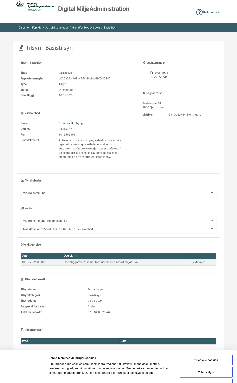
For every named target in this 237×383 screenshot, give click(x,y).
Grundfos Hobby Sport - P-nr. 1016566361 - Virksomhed (118, 229)
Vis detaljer (191, 375)
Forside (36, 27)
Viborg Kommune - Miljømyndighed (118, 220)
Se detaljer (198, 262)
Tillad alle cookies (206, 334)
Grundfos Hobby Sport (86, 27)
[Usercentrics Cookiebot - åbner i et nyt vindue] (24, 376)
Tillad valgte (206, 346)
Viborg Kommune (118, 192)
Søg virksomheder (56, 27)
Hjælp (202, 12)
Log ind (216, 12)
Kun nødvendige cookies (206, 358)
